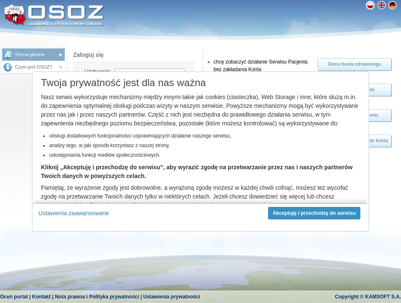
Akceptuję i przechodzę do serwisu (314, 213)
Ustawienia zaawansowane (73, 213)
